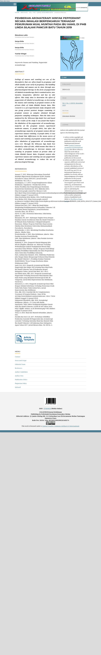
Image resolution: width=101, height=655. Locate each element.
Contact (17, 357)
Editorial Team (20, 364)
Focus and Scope (20, 360)
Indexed (18, 387)
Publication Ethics (21, 380)
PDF (65, 77)
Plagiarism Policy (21, 383)
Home (17, 12)
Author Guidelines (21, 372)
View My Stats (5, 1)
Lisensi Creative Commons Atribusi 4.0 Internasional (60, 426)
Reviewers (18, 368)
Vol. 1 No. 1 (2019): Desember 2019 (41, 12)
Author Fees (19, 376)
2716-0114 (47, 409)
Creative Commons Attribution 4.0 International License (73, 147)
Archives (24, 12)
